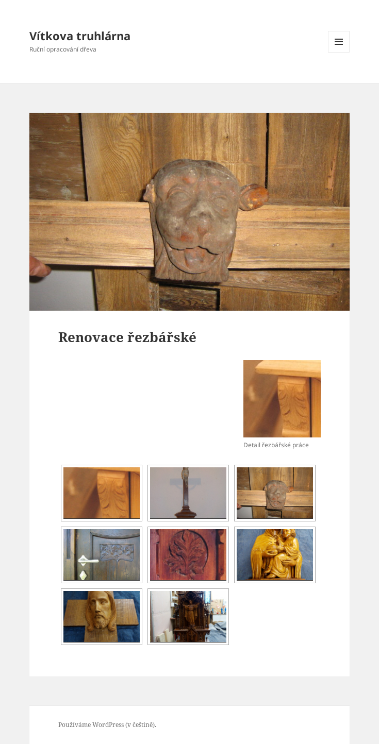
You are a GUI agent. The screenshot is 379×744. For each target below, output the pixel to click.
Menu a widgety (339, 52)
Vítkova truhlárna (79, 35)
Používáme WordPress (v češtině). (107, 724)
